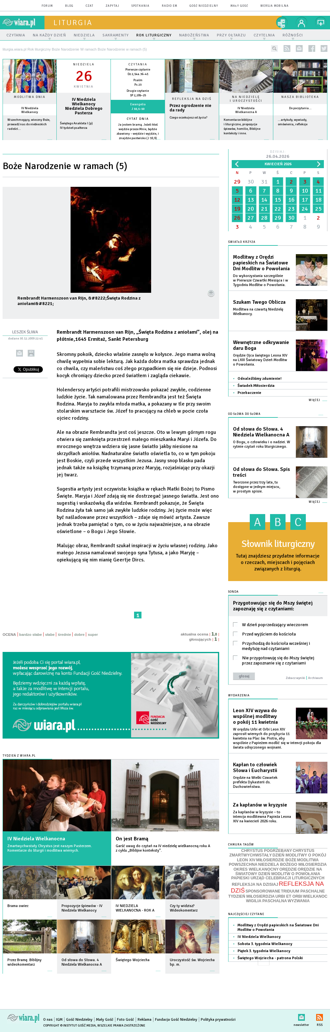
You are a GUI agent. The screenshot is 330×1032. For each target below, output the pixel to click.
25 (318, 208)
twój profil (301, 22)
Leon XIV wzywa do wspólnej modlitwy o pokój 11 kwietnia (255, 716)
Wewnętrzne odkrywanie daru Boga (261, 345)
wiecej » (84, 143)
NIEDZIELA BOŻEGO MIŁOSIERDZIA (292, 864)
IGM (59, 1019)
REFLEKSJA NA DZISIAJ (255, 884)
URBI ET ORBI (288, 896)
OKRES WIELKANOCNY (256, 869)
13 (251, 199)
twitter (324, 48)
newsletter (299, 48)
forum (47, 6)
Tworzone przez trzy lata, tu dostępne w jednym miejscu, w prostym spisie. (256, 487)
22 (278, 208)
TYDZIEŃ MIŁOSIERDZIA (251, 896)
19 (237, 208)
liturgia (72, 22)
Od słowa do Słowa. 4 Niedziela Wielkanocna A (261, 432)
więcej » (29, 143)
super (93, 634)
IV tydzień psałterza (73, 128)
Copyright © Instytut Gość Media (69, 1025)
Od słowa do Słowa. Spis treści (261, 472)
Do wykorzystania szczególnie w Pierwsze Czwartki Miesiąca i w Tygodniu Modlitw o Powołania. (260, 280)
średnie (64, 634)
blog (69, 6)
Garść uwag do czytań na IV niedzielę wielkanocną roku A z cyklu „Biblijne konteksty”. (163, 848)
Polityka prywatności (218, 1019)
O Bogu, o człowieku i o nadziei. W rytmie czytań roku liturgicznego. (261, 444)
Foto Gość (125, 1019)
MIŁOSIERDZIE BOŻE (276, 860)
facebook (311, 48)
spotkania (140, 6)
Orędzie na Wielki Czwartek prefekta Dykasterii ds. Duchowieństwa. (255, 782)
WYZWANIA (298, 901)
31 (264, 181)
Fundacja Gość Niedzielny (176, 1019)
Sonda (233, 592)
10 (305, 190)
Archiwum (315, 678)
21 (264, 208)
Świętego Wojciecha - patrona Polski (270, 958)
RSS (319, 1016)
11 (318, 190)
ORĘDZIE (288, 869)
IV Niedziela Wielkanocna (36, 839)
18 (318, 199)
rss (287, 48)
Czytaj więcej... (192, 142)
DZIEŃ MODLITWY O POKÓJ (299, 855)
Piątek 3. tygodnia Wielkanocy (264, 951)
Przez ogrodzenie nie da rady (190, 108)
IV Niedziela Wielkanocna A (246, 110)
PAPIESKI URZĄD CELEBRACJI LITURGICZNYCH (277, 878)
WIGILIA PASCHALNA (266, 901)
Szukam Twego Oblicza (259, 302)
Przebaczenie (249, 392)
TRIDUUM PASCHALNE (303, 891)
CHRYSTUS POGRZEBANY (266, 850)
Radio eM (169, 6)
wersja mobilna (274, 6)
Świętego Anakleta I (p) (76, 123)
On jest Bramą (132, 839)
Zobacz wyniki (295, 678)
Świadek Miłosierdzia (256, 385)
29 (237, 181)
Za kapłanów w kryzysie (260, 805)
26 (237, 217)
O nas (48, 1019)
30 (251, 181)
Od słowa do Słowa (244, 414)
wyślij (19, 353)
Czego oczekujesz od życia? (188, 117)
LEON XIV (246, 860)
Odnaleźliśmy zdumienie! (260, 378)
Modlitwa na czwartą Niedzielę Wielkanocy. (258, 311)
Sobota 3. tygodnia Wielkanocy (265, 943)
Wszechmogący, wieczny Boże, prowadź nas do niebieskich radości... (28, 124)
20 (251, 208)
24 (305, 208)
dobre (79, 634)
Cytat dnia (138, 119)
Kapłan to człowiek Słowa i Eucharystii (255, 767)
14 (264, 199)
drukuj (31, 353)
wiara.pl (23, 22)
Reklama (144, 1019)
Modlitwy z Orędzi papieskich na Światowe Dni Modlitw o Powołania (261, 263)
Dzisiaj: (277, 154)
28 (264, 217)
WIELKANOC (315, 896)
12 (237, 199)
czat (89, 6)
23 (291, 208)
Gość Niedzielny (203, 6)
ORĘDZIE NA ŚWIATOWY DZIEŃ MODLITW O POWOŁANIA (278, 871)
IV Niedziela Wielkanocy (29, 110)
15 (278, 199)
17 (305, 199)
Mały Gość (239, 6)
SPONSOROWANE (263, 891)
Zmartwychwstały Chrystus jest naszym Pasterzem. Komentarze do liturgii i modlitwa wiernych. (49, 848)
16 (291, 199)
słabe (49, 634)
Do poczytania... (300, 108)
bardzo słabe (30, 634)
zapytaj (112, 6)
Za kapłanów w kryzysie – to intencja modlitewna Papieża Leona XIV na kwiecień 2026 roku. (262, 817)
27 (251, 217)
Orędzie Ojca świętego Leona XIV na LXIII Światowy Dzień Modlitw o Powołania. (260, 360)
